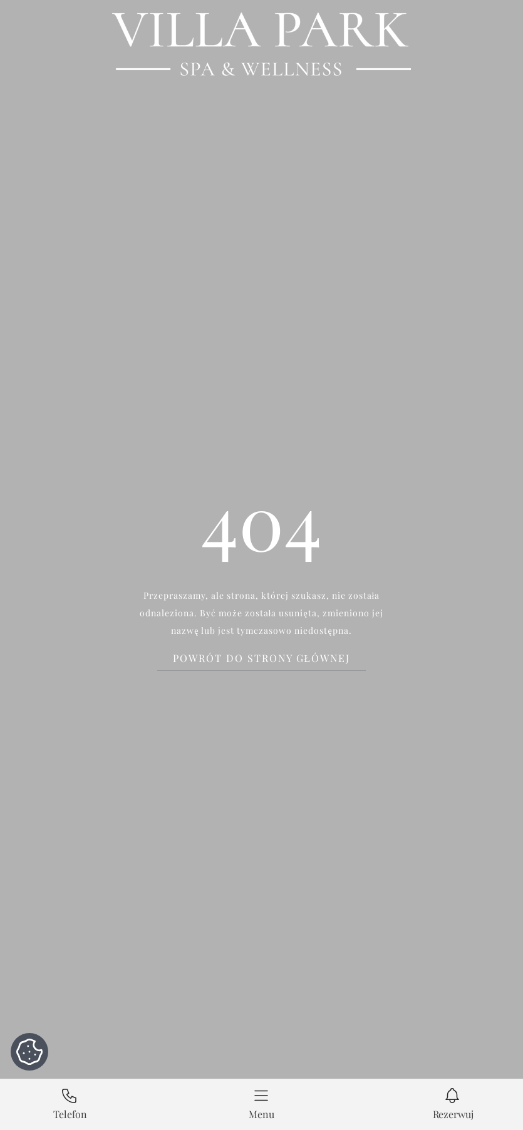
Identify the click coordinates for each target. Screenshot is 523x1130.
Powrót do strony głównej (261, 658)
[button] (262, 1104)
